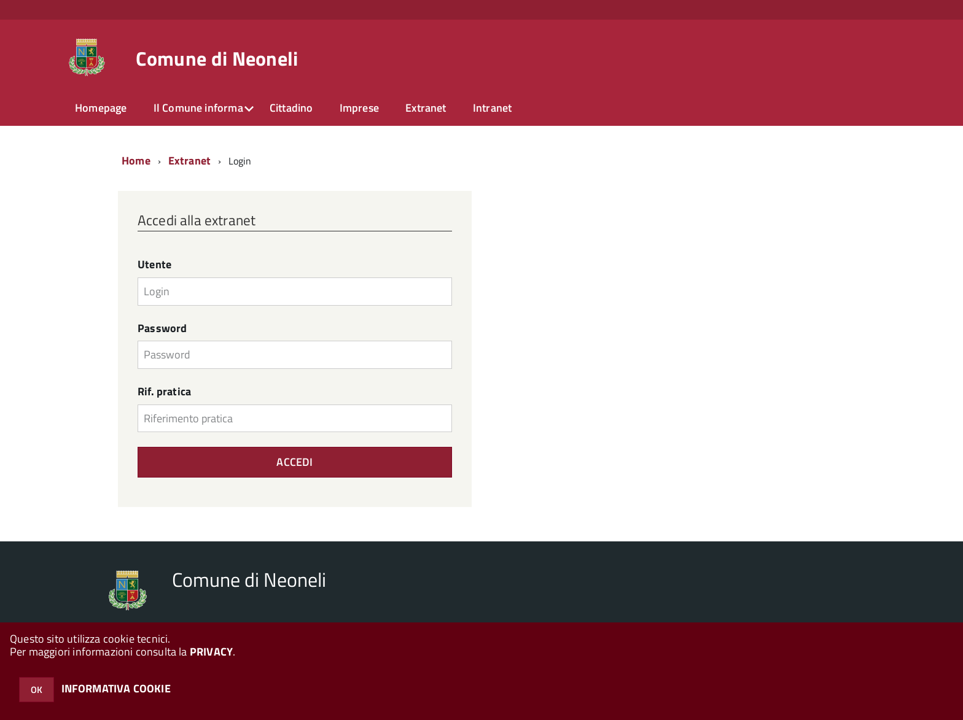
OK (36, 690)
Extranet (425, 107)
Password (162, 328)
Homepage (101, 107)
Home (136, 160)
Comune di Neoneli (217, 58)
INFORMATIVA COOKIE (116, 688)
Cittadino (291, 107)
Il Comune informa (198, 107)
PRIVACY (211, 651)
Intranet (492, 107)
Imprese (359, 107)
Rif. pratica (164, 392)
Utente (154, 265)
